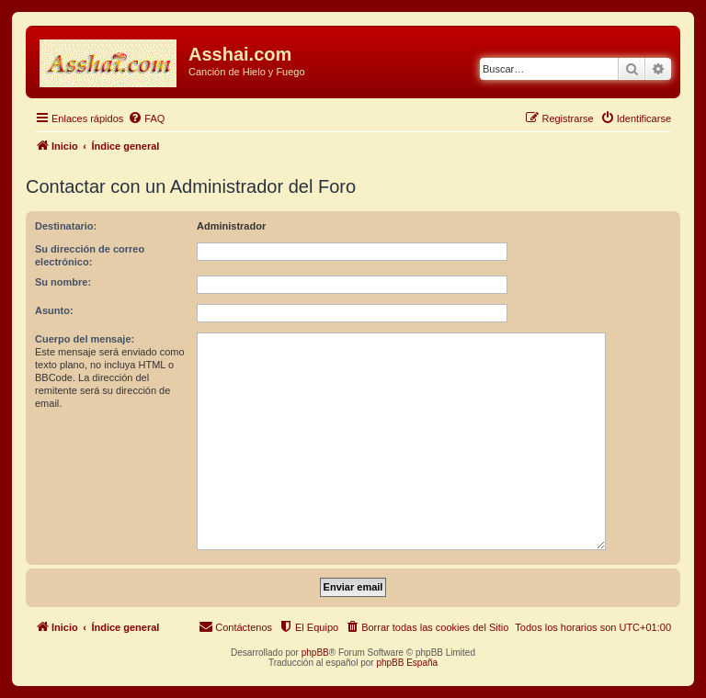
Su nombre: (63, 281)
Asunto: (54, 310)
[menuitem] (146, 118)
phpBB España (407, 663)
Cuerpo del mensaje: (84, 338)
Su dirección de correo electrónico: (89, 255)
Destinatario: (66, 225)
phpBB (315, 652)
